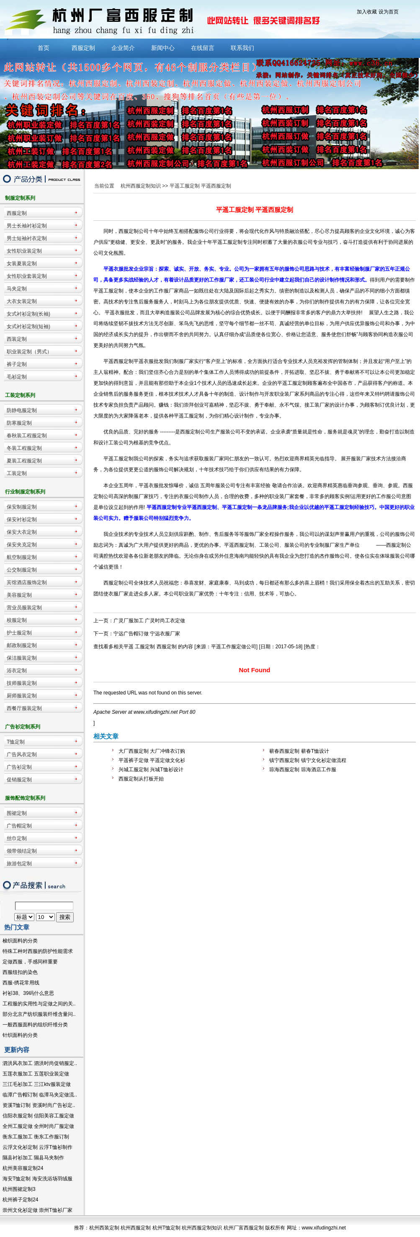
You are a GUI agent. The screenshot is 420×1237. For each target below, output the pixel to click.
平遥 (129, 647)
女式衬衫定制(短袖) (28, 326)
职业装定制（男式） (29, 352)
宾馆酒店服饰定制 (27, 582)
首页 (43, 47)
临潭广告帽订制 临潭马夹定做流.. (40, 1095)
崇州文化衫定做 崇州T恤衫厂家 (37, 1210)
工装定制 (17, 473)
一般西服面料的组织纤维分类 (35, 1025)
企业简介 (123, 47)
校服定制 (17, 620)
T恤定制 (16, 742)
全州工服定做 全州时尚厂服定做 (38, 1126)
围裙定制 (17, 813)
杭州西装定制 (104, 1228)
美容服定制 (19, 595)
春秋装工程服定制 (27, 435)
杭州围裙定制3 (19, 1189)
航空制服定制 (22, 557)
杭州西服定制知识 (141, 186)
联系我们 (242, 47)
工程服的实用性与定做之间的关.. (39, 1004)
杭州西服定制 (136, 1228)
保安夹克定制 (22, 545)
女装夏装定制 (22, 263)
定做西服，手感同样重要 (30, 962)
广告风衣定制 (22, 754)
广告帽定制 (19, 826)
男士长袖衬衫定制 (27, 226)
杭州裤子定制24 (20, 1200)
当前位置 (104, 186)
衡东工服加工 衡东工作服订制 (36, 1137)
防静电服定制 (22, 410)
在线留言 (202, 47)
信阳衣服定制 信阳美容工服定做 (38, 1116)
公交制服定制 (22, 570)
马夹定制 (17, 289)
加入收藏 (367, 12)
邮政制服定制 (22, 645)
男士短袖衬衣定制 (27, 238)
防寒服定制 (19, 423)
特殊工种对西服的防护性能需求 (38, 951)
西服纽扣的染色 (20, 972)
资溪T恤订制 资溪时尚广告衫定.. (39, 1105)
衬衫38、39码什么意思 (28, 993)
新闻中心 (163, 47)
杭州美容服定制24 (23, 1168)
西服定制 (83, 47)
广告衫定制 (19, 767)
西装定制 (17, 339)
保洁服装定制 (22, 658)
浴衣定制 (17, 670)
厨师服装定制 (22, 696)
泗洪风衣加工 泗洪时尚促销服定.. (40, 1063)
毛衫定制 (17, 377)
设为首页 (389, 12)
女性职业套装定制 (27, 276)
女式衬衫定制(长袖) (28, 314)
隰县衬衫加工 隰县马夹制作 (33, 1158)
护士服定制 (19, 633)
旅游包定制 (19, 863)
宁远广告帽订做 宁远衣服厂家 (146, 634)
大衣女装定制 (22, 301)
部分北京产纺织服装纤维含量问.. (39, 1014)
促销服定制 (19, 780)
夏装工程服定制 (24, 461)
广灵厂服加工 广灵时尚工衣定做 (149, 621)
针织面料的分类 (20, 1035)
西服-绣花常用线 (21, 983)
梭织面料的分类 (20, 941)
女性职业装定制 (24, 251)
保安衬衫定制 (22, 519)
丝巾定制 (17, 838)
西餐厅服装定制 (24, 708)
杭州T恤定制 (166, 1228)
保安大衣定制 (22, 532)
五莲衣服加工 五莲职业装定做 (36, 1074)
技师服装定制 (22, 683)
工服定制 (145, 647)
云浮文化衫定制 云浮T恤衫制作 (37, 1147)
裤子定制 (17, 364)
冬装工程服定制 (24, 448)
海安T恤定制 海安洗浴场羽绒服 (37, 1179)
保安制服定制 (22, 507)
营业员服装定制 (24, 608)
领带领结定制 (22, 851)
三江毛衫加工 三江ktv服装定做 (37, 1084)
